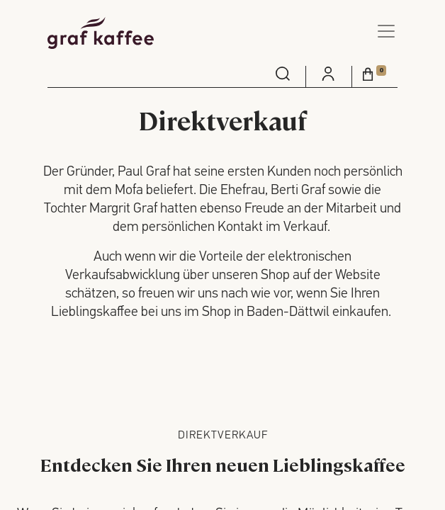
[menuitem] (283, 73)
